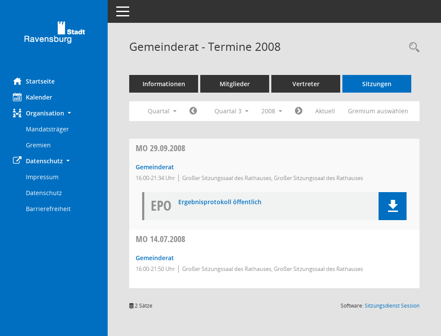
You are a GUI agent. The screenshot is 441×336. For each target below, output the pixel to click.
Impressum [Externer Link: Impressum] (42, 177)
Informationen (164, 84)
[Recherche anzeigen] (412, 47)
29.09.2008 (160, 148)
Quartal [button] (162, 111)
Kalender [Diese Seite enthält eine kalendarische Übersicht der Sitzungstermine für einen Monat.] (32, 97)
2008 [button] (271, 111)
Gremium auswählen (378, 111)
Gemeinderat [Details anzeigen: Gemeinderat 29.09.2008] (155, 167)
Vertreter (306, 84)
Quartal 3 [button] (231, 111)
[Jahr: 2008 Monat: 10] (299, 111)
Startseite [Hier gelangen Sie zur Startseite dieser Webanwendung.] (34, 81)
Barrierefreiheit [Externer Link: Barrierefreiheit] (48, 209)
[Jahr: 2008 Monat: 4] (193, 111)
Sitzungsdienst (392, 305)
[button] (54, 113)
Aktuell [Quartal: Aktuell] (325, 111)
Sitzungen (376, 84)
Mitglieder (235, 84)
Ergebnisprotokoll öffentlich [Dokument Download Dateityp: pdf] (219, 202)
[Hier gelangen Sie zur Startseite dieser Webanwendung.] (54, 35)
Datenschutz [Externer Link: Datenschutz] (44, 193)
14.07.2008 (160, 239)
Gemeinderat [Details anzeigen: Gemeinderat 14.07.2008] (155, 258)
